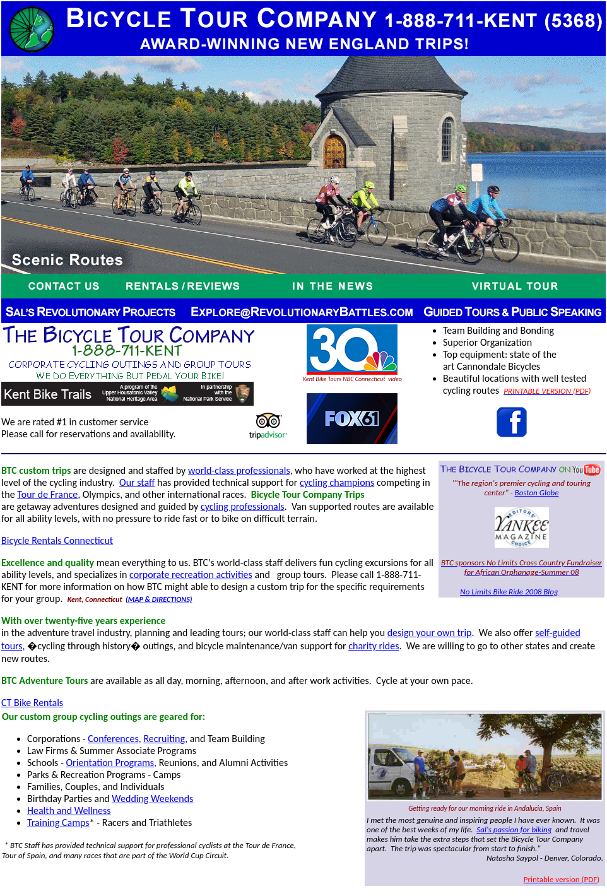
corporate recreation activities (190, 575)
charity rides (373, 646)
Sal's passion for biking (513, 829)
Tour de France (47, 494)
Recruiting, (165, 739)
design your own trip (429, 633)
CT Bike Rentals (32, 703)
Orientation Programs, (111, 763)
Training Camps (58, 822)
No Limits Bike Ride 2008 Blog (509, 591)
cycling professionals (243, 506)
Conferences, (114, 739)
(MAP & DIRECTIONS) (159, 599)
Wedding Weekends (152, 799)
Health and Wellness (69, 810)
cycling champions (337, 482)
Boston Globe (537, 492)
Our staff (137, 482)
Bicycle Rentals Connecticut (57, 540)
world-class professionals (239, 470)
